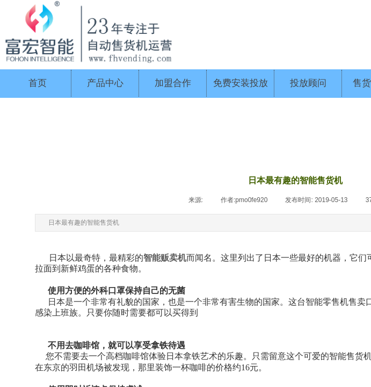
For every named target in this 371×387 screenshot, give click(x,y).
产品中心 (105, 83)
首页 (37, 83)
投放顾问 (308, 83)
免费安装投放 (240, 83)
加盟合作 (173, 83)
